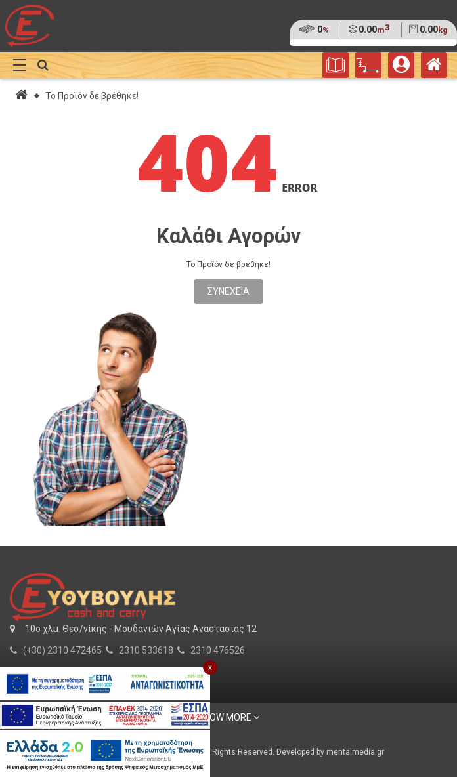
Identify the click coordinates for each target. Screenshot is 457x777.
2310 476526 (217, 650)
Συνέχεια (228, 291)
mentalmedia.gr (355, 752)
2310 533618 (146, 650)
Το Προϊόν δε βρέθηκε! (92, 96)
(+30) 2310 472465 (62, 650)
